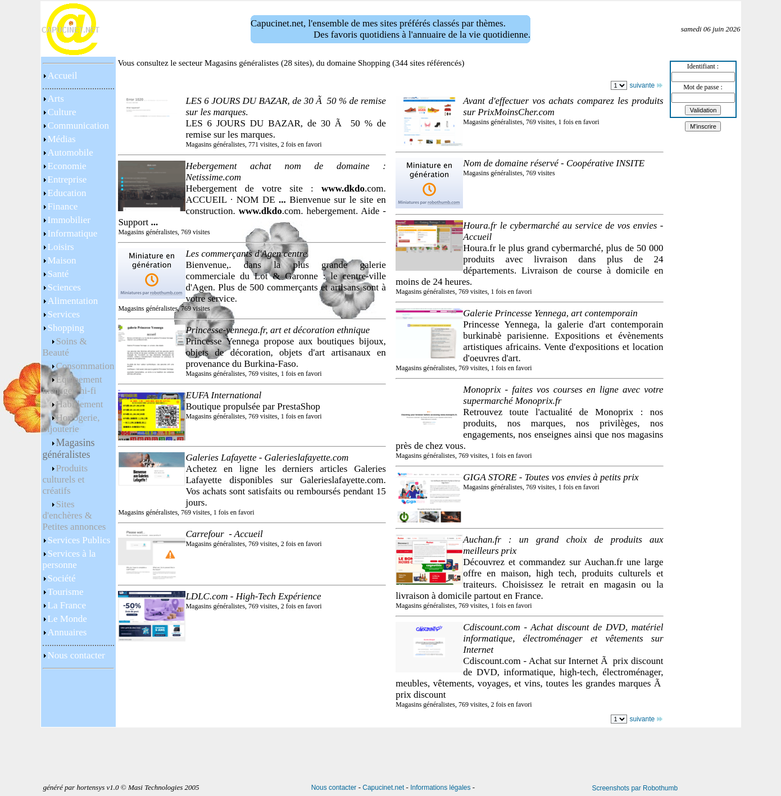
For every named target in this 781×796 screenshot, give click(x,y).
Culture (62, 112)
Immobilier (69, 220)
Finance (63, 206)
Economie (67, 166)
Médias (62, 139)
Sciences (64, 287)
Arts (56, 98)
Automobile (70, 152)
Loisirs (61, 247)
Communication (79, 125)
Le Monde (67, 618)
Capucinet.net (383, 788)
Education (67, 193)
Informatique (73, 233)
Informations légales (440, 788)
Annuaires (67, 632)
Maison (62, 260)
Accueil (63, 75)
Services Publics (79, 540)
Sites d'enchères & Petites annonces (74, 515)
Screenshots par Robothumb (635, 788)
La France (67, 605)
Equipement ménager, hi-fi (72, 385)
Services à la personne (69, 559)
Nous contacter (76, 655)
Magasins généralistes (69, 448)
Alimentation (73, 300)
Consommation (85, 366)
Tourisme (66, 591)
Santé (58, 274)
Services (64, 314)
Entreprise (67, 179)
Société (62, 578)
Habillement (79, 404)
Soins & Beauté (65, 347)
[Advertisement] (78, 700)
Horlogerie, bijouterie (71, 423)
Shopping (66, 327)
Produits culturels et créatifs (65, 479)
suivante (645, 85)
